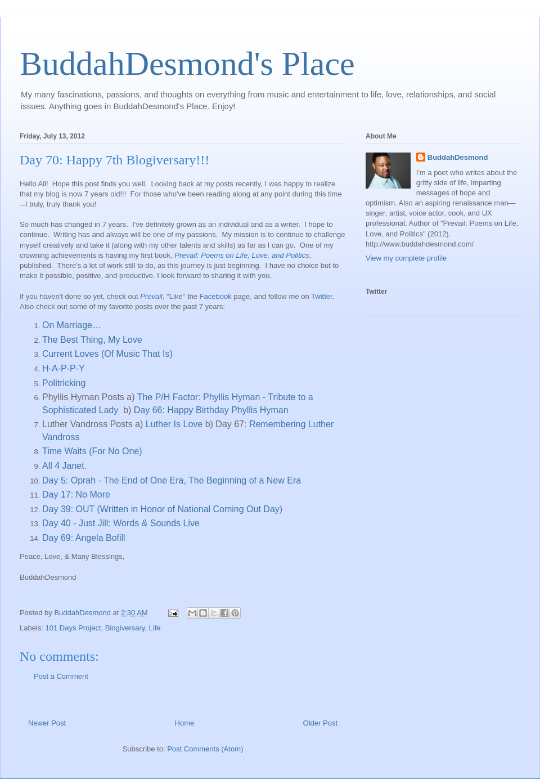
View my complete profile (406, 258)
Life (155, 628)
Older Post (320, 723)
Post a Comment (61, 676)
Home (185, 723)
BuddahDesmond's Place (187, 63)
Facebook (216, 296)
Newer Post (47, 723)
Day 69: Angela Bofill (83, 538)
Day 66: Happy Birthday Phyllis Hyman (211, 410)
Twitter (321, 296)
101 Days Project (73, 628)
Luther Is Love (174, 424)
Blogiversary (125, 628)
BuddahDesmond (458, 157)
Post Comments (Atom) (205, 749)
